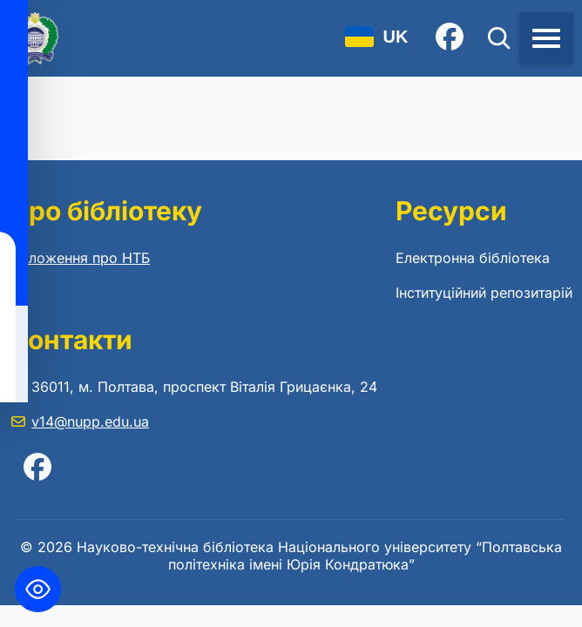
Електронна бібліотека (473, 257)
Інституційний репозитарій (484, 292)
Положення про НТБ (80, 257)
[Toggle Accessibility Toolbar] (38, 589)
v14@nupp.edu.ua (90, 421)
